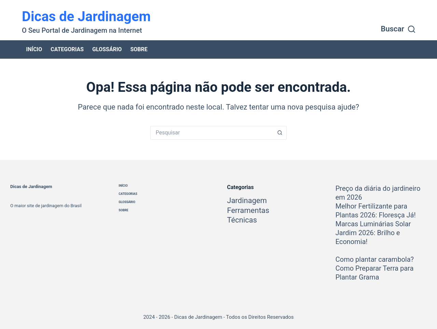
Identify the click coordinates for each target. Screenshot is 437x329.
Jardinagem (247, 200)
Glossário (107, 49)
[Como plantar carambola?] (344, 250)
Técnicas (242, 220)
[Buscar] (398, 29)
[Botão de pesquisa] (280, 133)
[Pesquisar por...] (211, 133)
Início (34, 49)
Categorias (67, 49)
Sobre (138, 49)
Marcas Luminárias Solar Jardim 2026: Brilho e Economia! (373, 233)
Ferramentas (248, 210)
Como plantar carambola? (375, 259)
